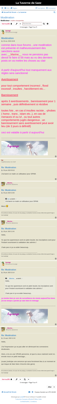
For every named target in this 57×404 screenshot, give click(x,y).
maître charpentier (17, 21)
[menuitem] (6, 8)
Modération (7, 17)
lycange (8, 31)
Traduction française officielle (24, 399)
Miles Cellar (38, 399)
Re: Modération (8, 167)
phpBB (22, 397)
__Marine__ (9, 183)
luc (2, 160)
